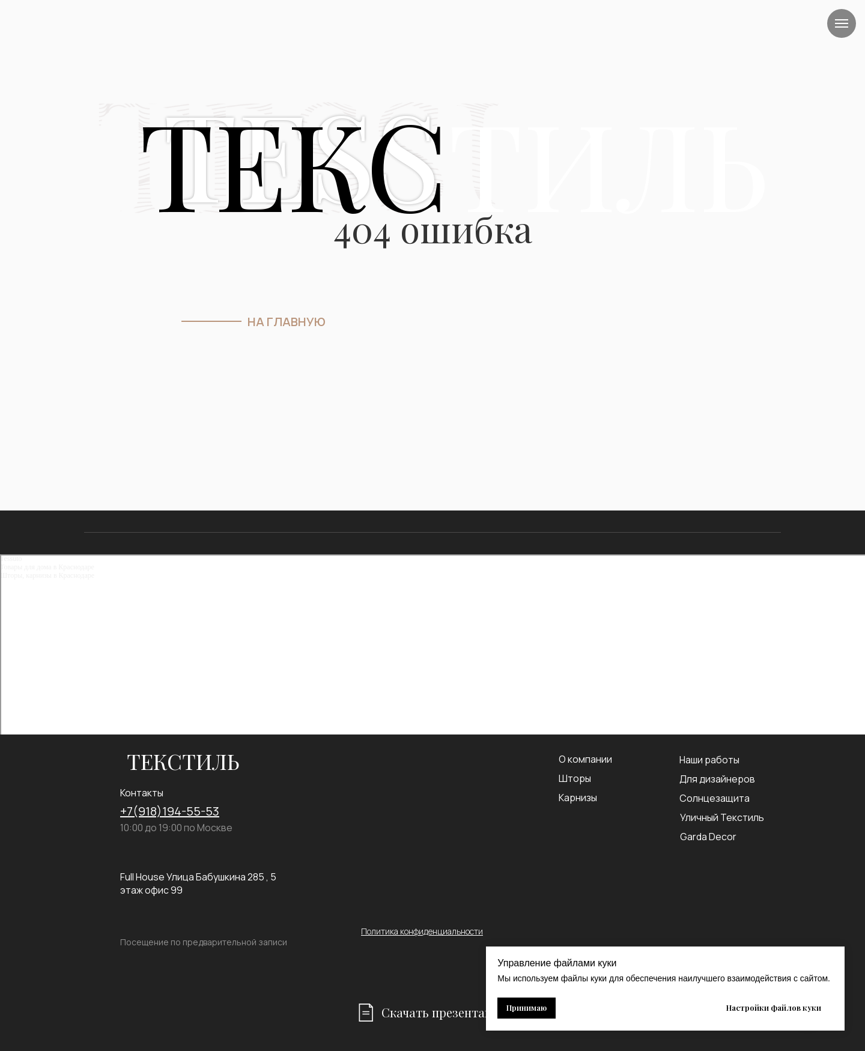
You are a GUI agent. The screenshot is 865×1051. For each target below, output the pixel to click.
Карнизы (578, 797)
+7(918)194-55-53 (169, 811)
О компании (585, 759)
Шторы (575, 778)
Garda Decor (708, 836)
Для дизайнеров (717, 779)
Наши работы (709, 759)
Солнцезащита (714, 798)
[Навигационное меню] (841, 23)
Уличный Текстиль (722, 817)
